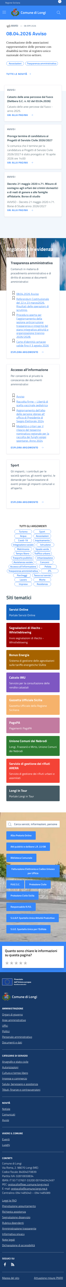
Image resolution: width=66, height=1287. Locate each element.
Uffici (5, 1026)
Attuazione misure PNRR (48, 1278)
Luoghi (6, 1145)
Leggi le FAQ (9, 1200)
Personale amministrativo (17, 1037)
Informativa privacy (13, 1234)
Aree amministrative (14, 1020)
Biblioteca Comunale (21, 858)
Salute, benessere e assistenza (20, 1084)
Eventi (6, 1139)
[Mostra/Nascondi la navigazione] (4, 12)
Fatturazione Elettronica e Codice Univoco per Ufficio (33, 871)
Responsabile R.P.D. (21, 907)
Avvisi (5, 1120)
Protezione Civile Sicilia (22, 895)
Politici (6, 1031)
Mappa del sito (10, 1278)
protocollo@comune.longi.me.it (29, 1188)
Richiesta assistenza (14, 1212)
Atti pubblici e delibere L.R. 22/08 (28, 846)
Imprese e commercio (14, 1078)
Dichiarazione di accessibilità (18, 1245)
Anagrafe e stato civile (15, 1062)
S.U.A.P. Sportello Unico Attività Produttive (33, 918)
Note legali (8, 1240)
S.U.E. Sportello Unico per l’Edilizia (28, 929)
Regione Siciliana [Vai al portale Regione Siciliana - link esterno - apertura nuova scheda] (12, 2)
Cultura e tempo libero (15, 1073)
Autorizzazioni (10, 1067)
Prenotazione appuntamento (19, 1206)
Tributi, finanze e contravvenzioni (21, 1090)
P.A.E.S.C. (15, 884)
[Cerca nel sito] (58, 12)
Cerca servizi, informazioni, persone (35, 824)
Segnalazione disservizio (16, 1217)
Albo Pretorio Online (21, 835)
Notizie (6, 1109)
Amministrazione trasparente (19, 1228)
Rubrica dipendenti (13, 1223)
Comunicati (8, 1114)
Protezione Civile (37, 884)
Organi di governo (12, 1014)
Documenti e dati (12, 1042)
